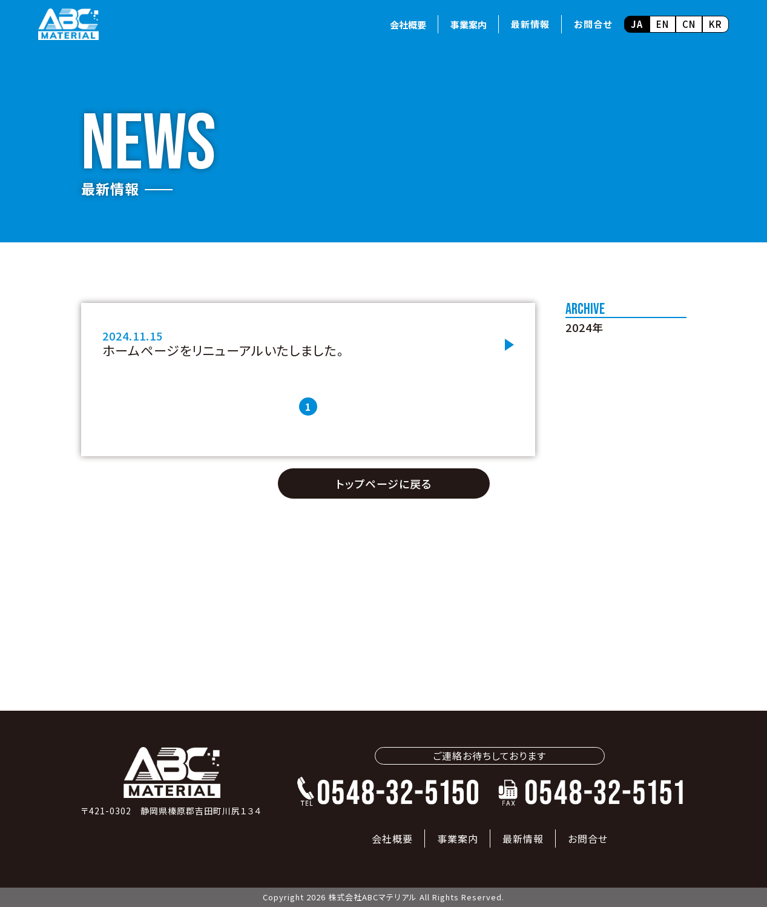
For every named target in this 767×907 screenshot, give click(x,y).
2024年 (584, 327)
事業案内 (468, 24)
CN (689, 24)
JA (637, 24)
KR (715, 24)
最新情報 (530, 24)
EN (662, 24)
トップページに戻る (384, 483)
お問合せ (593, 24)
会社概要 (408, 24)
